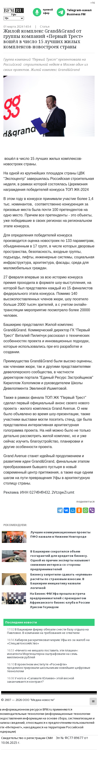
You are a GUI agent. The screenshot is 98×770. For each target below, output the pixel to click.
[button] (93, 701)
